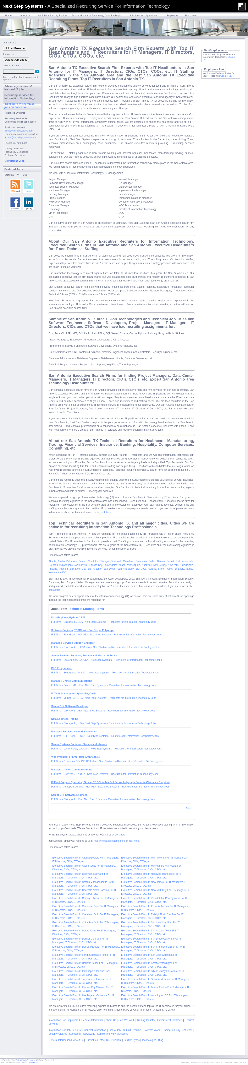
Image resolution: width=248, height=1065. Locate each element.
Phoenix (53, 568)
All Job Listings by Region (52, 15)
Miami (122, 565)
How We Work (127, 1020)
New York (173, 565)
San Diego (109, 568)
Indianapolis (66, 565)
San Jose (141, 568)
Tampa (189, 568)
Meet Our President (110, 1040)
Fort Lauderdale (184, 561)
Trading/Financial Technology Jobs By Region (97, 15)
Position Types (131, 1040)
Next (188, 807)
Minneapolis (133, 565)
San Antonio (94, 568)
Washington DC (57, 572)
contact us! (55, 589)
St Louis (179, 568)
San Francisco (125, 568)
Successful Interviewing (82, 1033)
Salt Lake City (78, 568)
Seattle (152, 568)
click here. (106, 512)
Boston (82, 561)
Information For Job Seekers (65, 1030)
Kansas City (95, 565)
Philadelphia (186, 565)
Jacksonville (81, 565)
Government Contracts (169, 1020)
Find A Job (115, 1030)
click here (120, 834)
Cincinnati (115, 561)
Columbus (141, 561)
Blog (160, 1040)
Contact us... (226, 76)
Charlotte (93, 561)
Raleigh (63, 568)
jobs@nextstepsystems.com (109, 840)
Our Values (92, 1040)
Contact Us (33, 1062)
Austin (61, 561)
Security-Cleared (58, 1033)
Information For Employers (63, 1020)
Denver (161, 561)
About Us (25, 15)
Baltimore (71, 561)
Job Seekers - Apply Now (143, 15)
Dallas (152, 561)
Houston (53, 565)
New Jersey (159, 565)
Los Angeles (110, 565)
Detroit (170, 561)
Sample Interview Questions (112, 1033)
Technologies (149, 1040)
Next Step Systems (26, 1060)
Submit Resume (132, 1030)
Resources (191, 15)
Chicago (104, 561)
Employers (172, 15)
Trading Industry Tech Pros (177, 1030)
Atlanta (52, 561)
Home (8, 15)
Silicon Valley (165, 568)
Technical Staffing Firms (86, 609)
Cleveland (128, 561)
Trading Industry (146, 1020)
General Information (92, 1020)
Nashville (147, 565)
